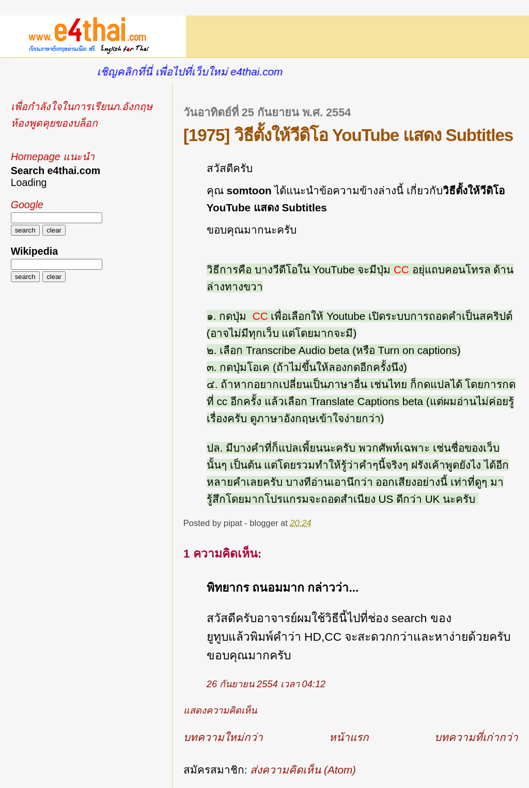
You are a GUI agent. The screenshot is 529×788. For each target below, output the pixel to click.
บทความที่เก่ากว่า (476, 737)
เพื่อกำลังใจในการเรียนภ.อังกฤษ (81, 106)
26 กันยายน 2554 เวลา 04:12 (266, 684)
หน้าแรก (349, 737)
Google (27, 204)
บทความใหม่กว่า (223, 737)
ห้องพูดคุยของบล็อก (54, 123)
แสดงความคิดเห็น (220, 710)
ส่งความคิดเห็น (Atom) (303, 770)
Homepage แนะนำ (53, 156)
